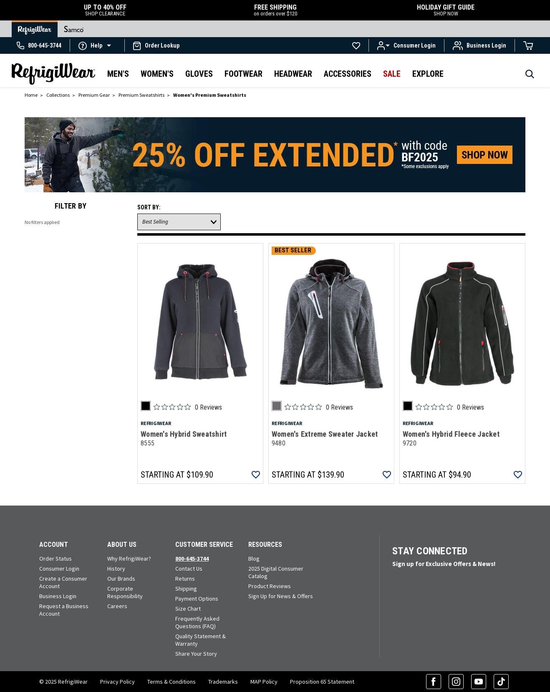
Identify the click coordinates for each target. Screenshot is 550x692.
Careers (117, 606)
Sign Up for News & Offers (280, 596)
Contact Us (188, 568)
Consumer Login (59, 568)
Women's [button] (157, 74)
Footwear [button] (243, 74)
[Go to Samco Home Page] (74, 28)
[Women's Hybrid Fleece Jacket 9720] (462, 324)
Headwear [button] (293, 74)
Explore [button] (428, 74)
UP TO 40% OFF (105, 10)
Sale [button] (392, 74)
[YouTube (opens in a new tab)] (478, 681)
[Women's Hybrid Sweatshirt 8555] (200, 324)
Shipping (186, 588)
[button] (97, 45)
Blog (254, 558)
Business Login (57, 596)
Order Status (55, 558)
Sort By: (149, 207)
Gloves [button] (199, 74)
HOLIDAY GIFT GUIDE (446, 10)
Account (53, 545)
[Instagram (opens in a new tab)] (456, 681)
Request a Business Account (63, 609)
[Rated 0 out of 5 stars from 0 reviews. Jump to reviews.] (188, 407)
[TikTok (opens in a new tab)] (501, 681)
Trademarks (223, 681)
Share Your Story (196, 653)
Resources (265, 545)
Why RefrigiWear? (129, 558)
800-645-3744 (192, 558)
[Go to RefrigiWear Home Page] (35, 28)
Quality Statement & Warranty (200, 639)
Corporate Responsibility (125, 592)
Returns (185, 578)
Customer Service (204, 545)
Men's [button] (118, 74)
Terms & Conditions (171, 681)
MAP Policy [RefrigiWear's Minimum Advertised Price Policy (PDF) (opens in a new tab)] (264, 681)
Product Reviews (269, 586)
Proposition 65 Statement (322, 681)
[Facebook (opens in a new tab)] (433, 681)
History (116, 568)
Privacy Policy (117, 681)
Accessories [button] (347, 74)
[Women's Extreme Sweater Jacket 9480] (331, 324)
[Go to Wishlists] (356, 45)
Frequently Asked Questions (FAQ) (197, 622)
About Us (121, 545)
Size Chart (188, 608)
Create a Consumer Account (63, 582)
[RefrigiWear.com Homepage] (53, 74)
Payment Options (196, 598)
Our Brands (121, 578)
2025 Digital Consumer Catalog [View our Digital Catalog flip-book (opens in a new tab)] (275, 572)
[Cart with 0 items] (528, 45)
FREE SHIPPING (275, 10)
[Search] (529, 76)
